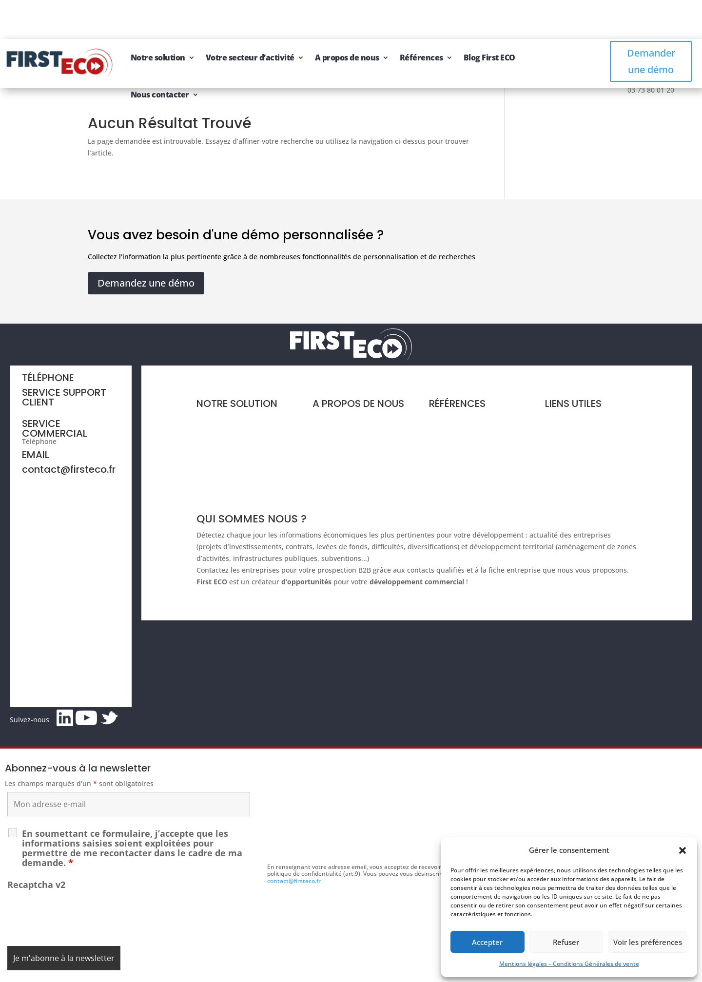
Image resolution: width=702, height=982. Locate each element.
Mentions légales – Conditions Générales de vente (569, 964)
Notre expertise (338, 380)
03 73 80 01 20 (81, 402)
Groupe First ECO (340, 417)
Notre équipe (334, 398)
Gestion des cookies (392, 971)
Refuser (566, 942)
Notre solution (158, 18)
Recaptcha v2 (36, 845)
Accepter (487, 942)
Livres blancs (450, 398)
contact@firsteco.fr (69, 430)
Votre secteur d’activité (250, 18)
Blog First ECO (489, 18)
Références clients (459, 380)
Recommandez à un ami (584, 428)
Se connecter (566, 446)
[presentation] (81, 876)
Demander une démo (651, 22)
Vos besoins (215, 398)
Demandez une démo (146, 243)
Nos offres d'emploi (344, 435)
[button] (682, 850)
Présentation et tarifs (231, 380)
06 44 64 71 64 (45, 371)
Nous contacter (160, 55)
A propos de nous (347, 18)
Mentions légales (305, 971)
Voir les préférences (647, 942)
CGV (346, 971)
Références (421, 18)
